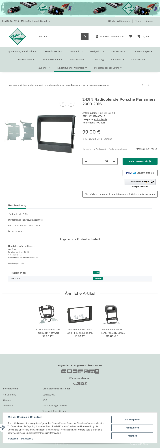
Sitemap (6, 400)
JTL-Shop (144, 444)
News (138, 21)
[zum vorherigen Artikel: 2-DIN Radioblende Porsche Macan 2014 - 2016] (142, 85)
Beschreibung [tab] (17, 205)
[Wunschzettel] (130, 36)
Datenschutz (49, 394)
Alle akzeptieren (132, 419)
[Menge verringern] (86, 161)
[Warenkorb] (143, 36)
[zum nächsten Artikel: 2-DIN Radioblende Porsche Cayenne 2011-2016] (148, 85)
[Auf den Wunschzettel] (71, 103)
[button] (110, 36)
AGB (45, 400)
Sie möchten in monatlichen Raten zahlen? (120, 194)
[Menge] (96, 161)
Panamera (98, 278)
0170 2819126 (10, 21)
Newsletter (8, 405)
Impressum (13, 438)
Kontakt (150, 21)
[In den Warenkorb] (4, 95)
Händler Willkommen (119, 21)
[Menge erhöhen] (114, 161)
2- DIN (96, 272)
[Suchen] (59, 36)
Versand (108, 138)
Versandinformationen (54, 411)
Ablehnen (132, 436)
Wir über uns (9, 394)
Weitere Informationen (143, 194)
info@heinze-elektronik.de (36, 21)
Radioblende (100, 119)
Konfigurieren (132, 427)
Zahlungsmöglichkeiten (55, 405)
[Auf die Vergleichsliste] (63, 103)
